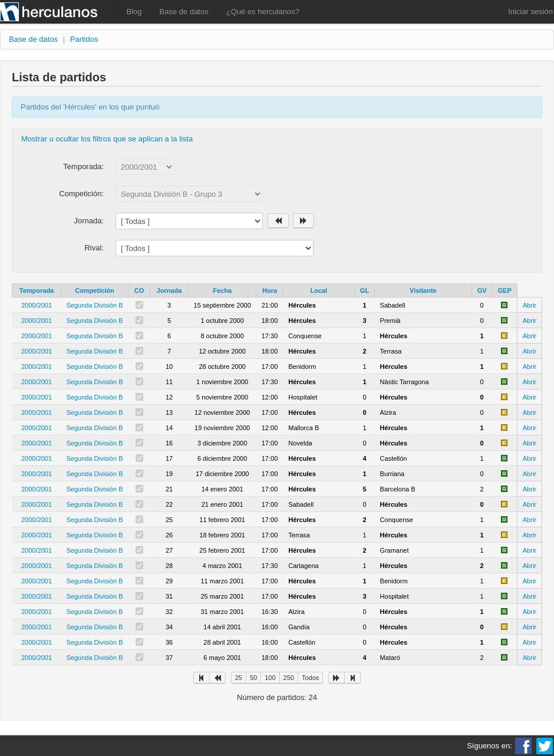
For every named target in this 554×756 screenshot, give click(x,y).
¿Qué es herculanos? (262, 11)
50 (253, 677)
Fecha (222, 290)
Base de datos (184, 11)
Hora (269, 290)
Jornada (169, 290)
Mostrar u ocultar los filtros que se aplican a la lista (107, 138)
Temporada (36, 290)
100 (270, 677)
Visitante (423, 290)
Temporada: (83, 166)
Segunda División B (95, 305)
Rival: (94, 247)
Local (318, 290)
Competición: (81, 193)
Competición (94, 290)
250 (288, 677)
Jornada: (89, 220)
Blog (134, 11)
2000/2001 (36, 305)
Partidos (84, 39)
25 (238, 677)
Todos (310, 677)
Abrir (529, 305)
